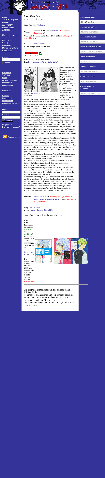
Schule (39, 210)
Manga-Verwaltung (10, 48)
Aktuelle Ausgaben (10, 20)
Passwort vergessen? (11, 127)
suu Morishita (39, 25)
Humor (33, 210)
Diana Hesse (38, 44)
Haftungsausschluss (10, 103)
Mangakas (6, 40)
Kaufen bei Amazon (28, 253)
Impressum (7, 98)
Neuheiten (6, 45)
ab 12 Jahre (35, 207)
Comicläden (7, 50)
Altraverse (54, 31)
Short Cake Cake (40, 196)
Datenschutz (7, 101)
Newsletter (6, 90)
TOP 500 (6, 75)
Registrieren (7, 125)
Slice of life (48, 210)
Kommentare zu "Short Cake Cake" (43, 62)
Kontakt (5, 96)
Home (4, 17)
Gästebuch (6, 73)
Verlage (5, 43)
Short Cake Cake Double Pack (46, 199)
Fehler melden (14, 137)
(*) (33, 254)
